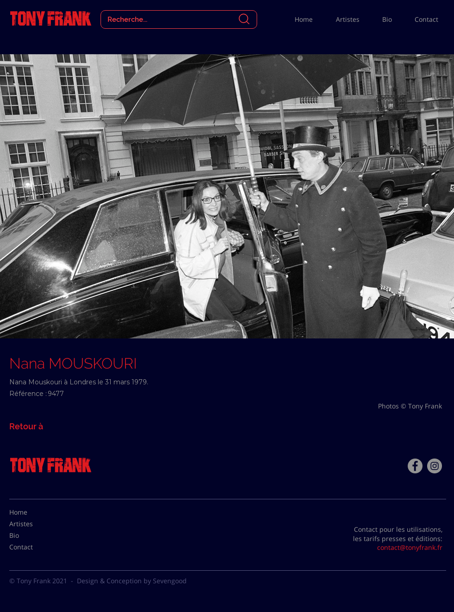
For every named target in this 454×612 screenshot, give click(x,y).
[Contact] (32, 547)
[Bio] (32, 535)
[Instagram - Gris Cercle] (434, 466)
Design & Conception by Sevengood (132, 580)
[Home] (32, 512)
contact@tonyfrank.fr (409, 547)
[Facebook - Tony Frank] (415, 466)
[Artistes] (32, 524)
